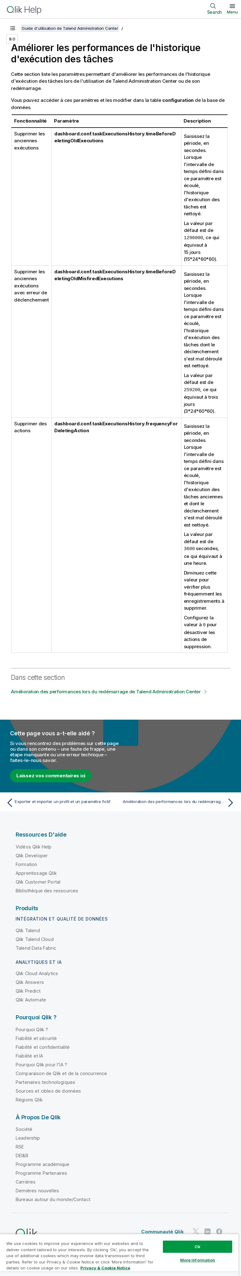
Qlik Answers (30, 981)
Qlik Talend (28, 929)
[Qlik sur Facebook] (219, 1230)
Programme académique (42, 1163)
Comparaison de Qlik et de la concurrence (61, 1072)
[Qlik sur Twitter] (196, 1230)
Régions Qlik (29, 1098)
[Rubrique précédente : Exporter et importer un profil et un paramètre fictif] (61, 801)
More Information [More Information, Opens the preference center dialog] (197, 1260)
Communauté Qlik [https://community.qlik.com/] (162, 1230)
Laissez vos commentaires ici (50, 774)
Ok (197, 1246)
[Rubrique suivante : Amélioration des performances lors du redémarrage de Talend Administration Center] (179, 801)
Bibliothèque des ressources (47, 889)
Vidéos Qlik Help (34, 845)
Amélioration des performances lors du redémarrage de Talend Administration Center (106, 690)
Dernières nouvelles (37, 1189)
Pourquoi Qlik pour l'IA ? (41, 1063)
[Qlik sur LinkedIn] (207, 1230)
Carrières (25, 1180)
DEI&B (22, 1154)
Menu (232, 11)
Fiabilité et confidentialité (43, 1045)
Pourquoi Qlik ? (32, 1028)
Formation (26, 863)
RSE (20, 1145)
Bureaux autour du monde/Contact (53, 1198)
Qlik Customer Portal (38, 880)
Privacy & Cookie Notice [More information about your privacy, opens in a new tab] (105, 1267)
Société (24, 1128)
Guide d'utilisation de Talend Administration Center (70, 28)
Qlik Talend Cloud (35, 938)
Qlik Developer (32, 854)
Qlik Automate (31, 998)
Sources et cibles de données (48, 1089)
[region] (119, 1255)
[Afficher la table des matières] (12, 28)
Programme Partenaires (41, 1171)
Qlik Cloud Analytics (37, 972)
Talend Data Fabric (36, 946)
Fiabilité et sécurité (36, 1037)
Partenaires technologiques (45, 1081)
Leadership (28, 1136)
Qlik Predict (28, 989)
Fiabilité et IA (29, 1054)
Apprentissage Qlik (36, 871)
